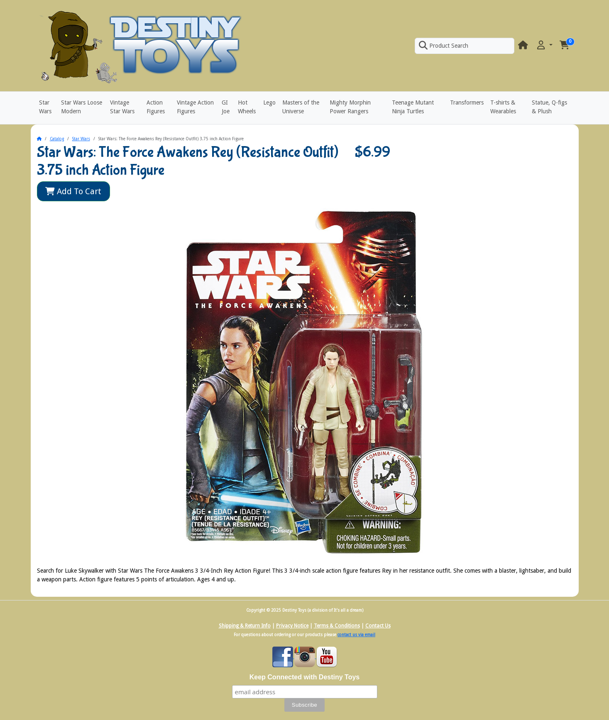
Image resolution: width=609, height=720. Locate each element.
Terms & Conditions (337, 626)
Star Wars (45, 107)
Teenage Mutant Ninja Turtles (413, 107)
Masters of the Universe (300, 107)
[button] (544, 45)
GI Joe (226, 107)
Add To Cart (73, 191)
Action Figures (156, 107)
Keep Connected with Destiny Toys (304, 677)
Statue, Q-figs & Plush (549, 107)
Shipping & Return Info (245, 626)
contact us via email (356, 634)
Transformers (467, 102)
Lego (269, 102)
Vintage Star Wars (122, 107)
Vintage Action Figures (195, 107)
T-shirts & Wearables (503, 107)
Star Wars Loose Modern (81, 107)
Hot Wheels (247, 107)
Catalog (57, 139)
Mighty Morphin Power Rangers (350, 107)
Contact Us (378, 626)
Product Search (443, 45)
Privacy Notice (292, 626)
